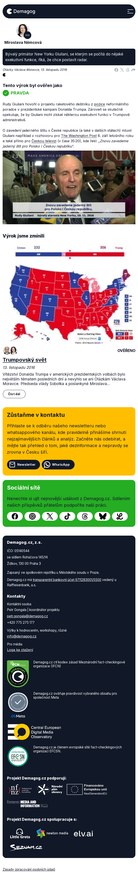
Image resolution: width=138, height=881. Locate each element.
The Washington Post (79, 135)
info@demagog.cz (22, 636)
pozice (99, 104)
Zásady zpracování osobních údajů (29, 869)
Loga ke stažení (20, 650)
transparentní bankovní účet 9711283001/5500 (67, 580)
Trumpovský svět (25, 360)
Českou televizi (43, 141)
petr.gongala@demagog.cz (27, 616)
